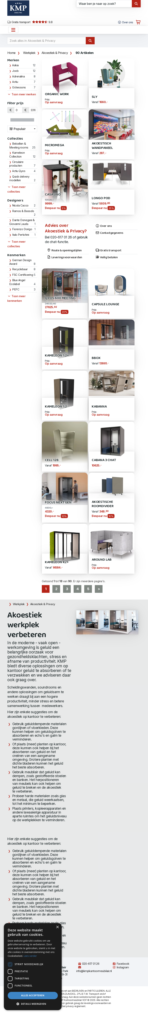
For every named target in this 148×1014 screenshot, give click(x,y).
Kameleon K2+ (57, 562)
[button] (33, 1004)
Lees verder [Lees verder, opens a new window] (30, 956)
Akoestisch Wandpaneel (102, 146)
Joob (15, 71)
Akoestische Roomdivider (103, 504)
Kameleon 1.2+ (57, 356)
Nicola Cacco (20, 205)
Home (11, 53)
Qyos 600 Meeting (60, 298)
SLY (94, 97)
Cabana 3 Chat (104, 460)
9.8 (42, 22)
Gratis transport (18, 22)
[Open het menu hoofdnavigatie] (13, 30)
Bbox (96, 358)
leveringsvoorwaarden (96, 1003)
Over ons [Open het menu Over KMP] (125, 22)
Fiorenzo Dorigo (22, 229)
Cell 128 (52, 460)
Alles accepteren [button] (33, 995)
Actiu (15, 82)
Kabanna (99, 407)
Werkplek (29, 53)
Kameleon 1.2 (56, 407)
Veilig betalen (106, 257)
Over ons (103, 226)
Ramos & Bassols (23, 211)
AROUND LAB (102, 560)
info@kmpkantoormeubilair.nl (94, 969)
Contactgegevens (109, 233)
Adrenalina (18, 76)
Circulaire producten (16, 164)
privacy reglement (75, 1006)
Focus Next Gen (58, 503)
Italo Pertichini (20, 235)
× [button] (57, 927)
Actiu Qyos (18, 171)
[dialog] (33, 966)
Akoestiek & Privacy (54, 53)
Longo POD (101, 198)
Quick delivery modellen (19, 178)
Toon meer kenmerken (16, 298)
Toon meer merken (21, 94)
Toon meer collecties (16, 189)
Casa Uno (53, 195)
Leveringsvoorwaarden (64, 257)
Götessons (19, 87)
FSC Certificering (22, 275)
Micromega (54, 145)
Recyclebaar (20, 269)
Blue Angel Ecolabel (17, 282)
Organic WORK (57, 94)
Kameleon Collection (17, 154)
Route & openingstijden (64, 250)
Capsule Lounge (105, 304)
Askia (15, 65)
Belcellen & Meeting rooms (18, 145)
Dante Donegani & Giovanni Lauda (21, 222)
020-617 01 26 (88, 963)
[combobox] (22, 129)
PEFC (15, 289)
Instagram (120, 967)
